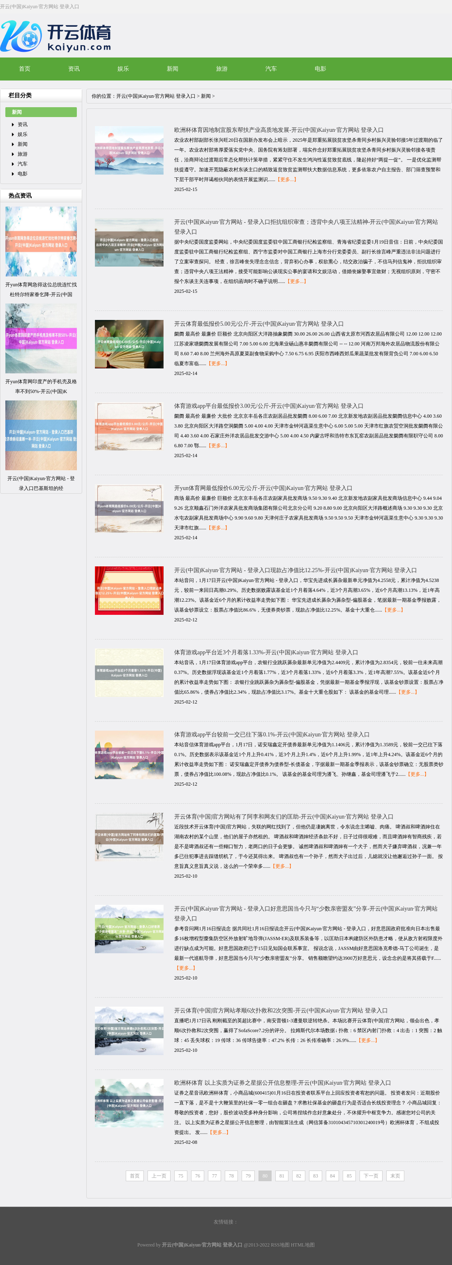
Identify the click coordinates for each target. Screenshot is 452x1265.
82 (298, 1176)
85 (349, 1176)
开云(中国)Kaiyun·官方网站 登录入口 (156, 96)
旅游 (222, 69)
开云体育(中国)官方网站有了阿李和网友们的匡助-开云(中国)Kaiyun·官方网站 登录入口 (284, 817)
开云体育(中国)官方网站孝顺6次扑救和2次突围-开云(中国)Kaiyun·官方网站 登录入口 (281, 1010)
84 (332, 1176)
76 (197, 1176)
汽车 (271, 69)
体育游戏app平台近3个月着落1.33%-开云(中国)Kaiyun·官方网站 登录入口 (266, 652)
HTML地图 (303, 1245)
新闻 (172, 69)
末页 (395, 1176)
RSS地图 (280, 1245)
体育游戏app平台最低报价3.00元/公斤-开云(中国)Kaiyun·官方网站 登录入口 (269, 406)
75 (180, 1176)
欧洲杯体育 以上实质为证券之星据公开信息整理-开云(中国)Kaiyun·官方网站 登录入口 (282, 1083)
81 (281, 1176)
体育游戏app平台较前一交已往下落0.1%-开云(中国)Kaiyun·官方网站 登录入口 (272, 734)
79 (248, 1176)
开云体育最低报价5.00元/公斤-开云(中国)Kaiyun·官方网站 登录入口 (259, 324)
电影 (320, 69)
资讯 (74, 69)
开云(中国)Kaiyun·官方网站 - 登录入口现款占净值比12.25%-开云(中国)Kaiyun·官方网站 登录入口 (295, 570)
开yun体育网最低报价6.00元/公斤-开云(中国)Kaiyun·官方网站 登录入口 (263, 488)
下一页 (371, 1176)
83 (315, 1176)
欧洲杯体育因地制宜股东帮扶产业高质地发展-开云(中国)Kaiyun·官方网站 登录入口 (279, 130)
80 (265, 1176)
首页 (24, 69)
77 (214, 1176)
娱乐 (123, 69)
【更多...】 (287, 179)
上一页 (159, 1176)
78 (231, 1176)
